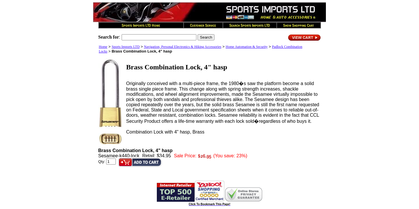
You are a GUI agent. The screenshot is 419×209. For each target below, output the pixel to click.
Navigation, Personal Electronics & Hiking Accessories (182, 47)
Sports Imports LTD (126, 47)
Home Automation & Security (247, 47)
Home (103, 47)
